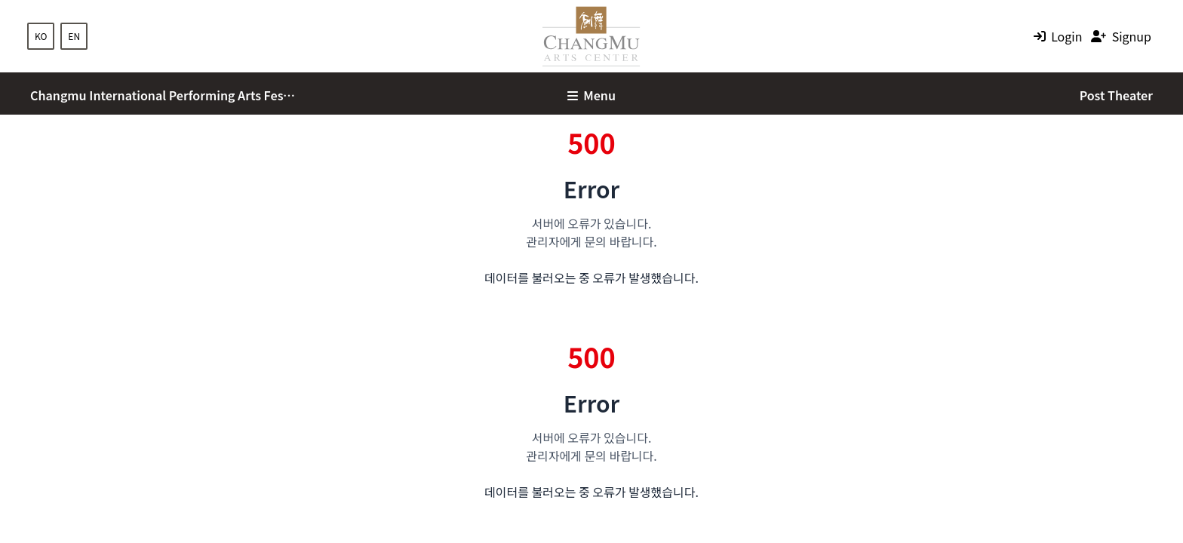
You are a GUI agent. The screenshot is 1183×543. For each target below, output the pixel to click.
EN (74, 35)
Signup (1131, 36)
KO (41, 35)
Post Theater (1116, 95)
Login (1066, 36)
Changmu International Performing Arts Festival (163, 95)
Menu (591, 95)
